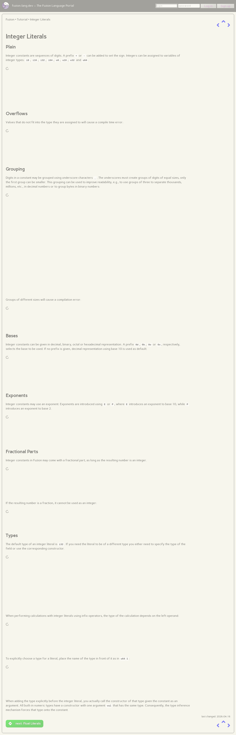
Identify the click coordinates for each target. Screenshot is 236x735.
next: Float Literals (24, 723)
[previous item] (217, 25)
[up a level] (223, 21)
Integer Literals (40, 19)
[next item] (228, 25)
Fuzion (10, 19)
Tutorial (22, 19)
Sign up (225, 6)
